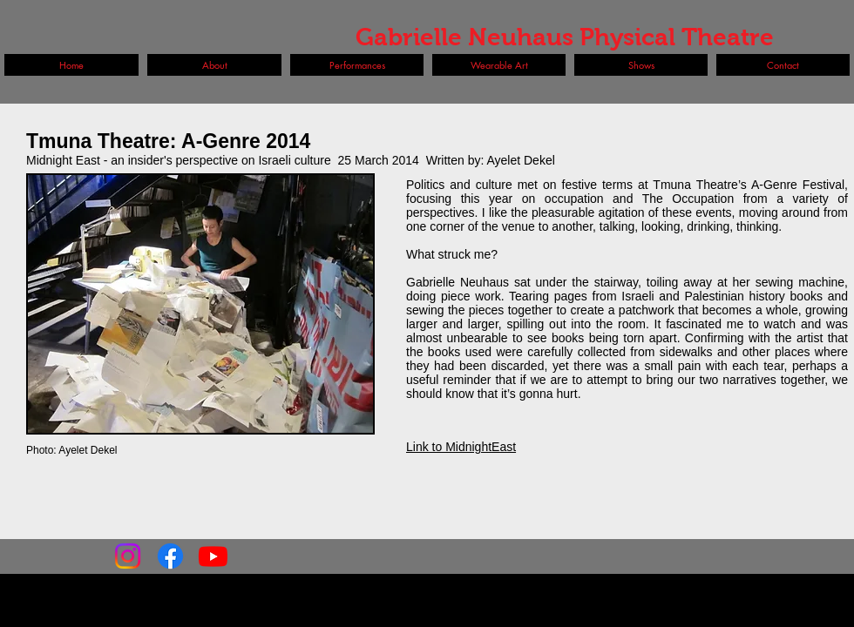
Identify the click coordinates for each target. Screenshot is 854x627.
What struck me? (452, 254)
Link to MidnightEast (461, 447)
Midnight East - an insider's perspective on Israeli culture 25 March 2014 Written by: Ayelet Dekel (290, 160)
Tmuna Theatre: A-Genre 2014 (168, 141)
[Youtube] (213, 556)
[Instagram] (128, 556)
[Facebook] (170, 556)
